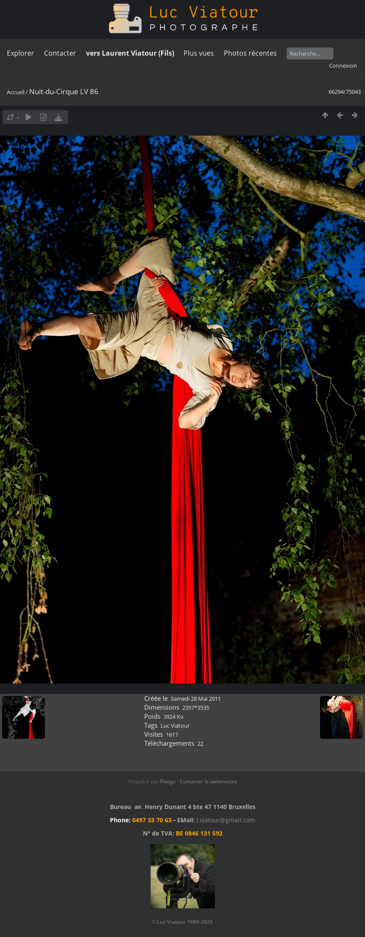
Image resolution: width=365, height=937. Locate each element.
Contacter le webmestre (208, 781)
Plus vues (199, 53)
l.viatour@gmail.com (225, 820)
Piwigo (167, 781)
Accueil (15, 92)
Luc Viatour (175, 725)
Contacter (60, 53)
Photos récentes (250, 53)
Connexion (343, 65)
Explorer (20, 53)
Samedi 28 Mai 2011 (196, 698)
